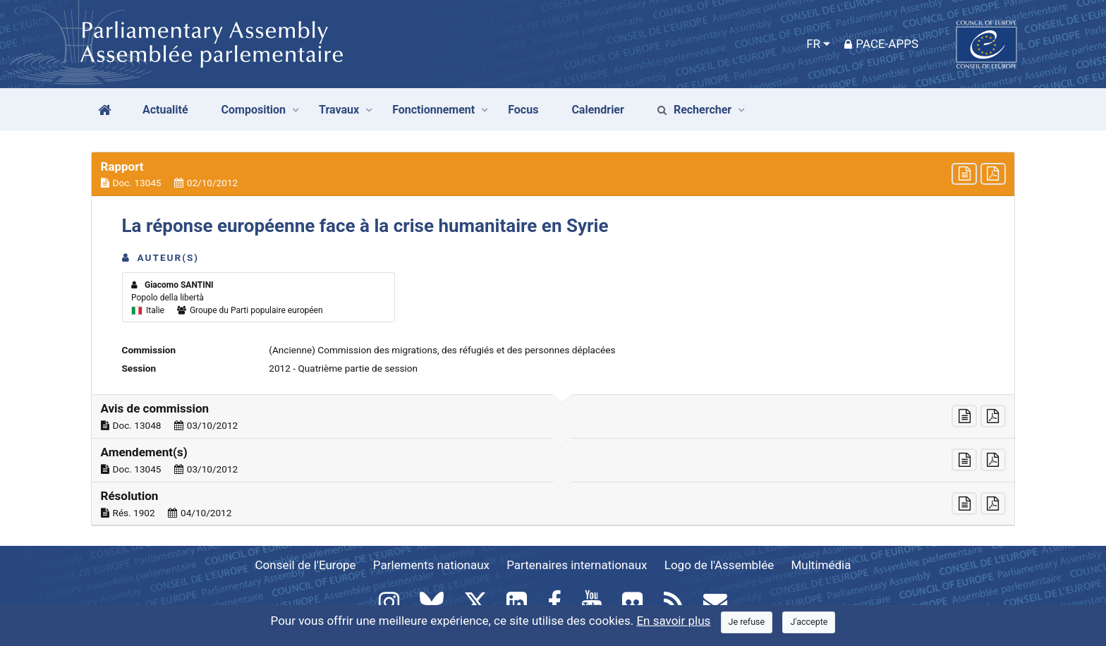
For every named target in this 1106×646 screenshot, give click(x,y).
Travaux (339, 109)
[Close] (747, 622)
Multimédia (821, 565)
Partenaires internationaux (576, 565)
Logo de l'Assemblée (719, 565)
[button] (553, 174)
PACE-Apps (881, 44)
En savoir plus (673, 621)
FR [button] (813, 44)
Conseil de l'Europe (305, 565)
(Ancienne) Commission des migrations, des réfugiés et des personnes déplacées (442, 349)
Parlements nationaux (431, 565)
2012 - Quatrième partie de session (343, 368)
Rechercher (694, 109)
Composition (253, 109)
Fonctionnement (433, 109)
